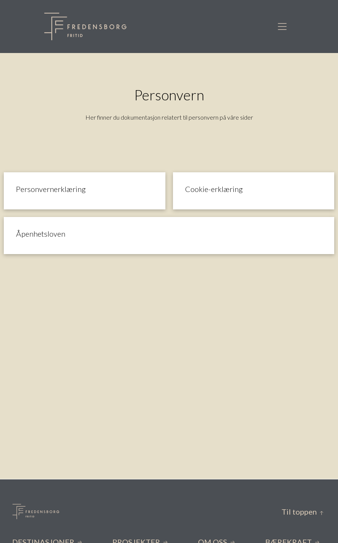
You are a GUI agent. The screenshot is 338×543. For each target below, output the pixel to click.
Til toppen (302, 511)
